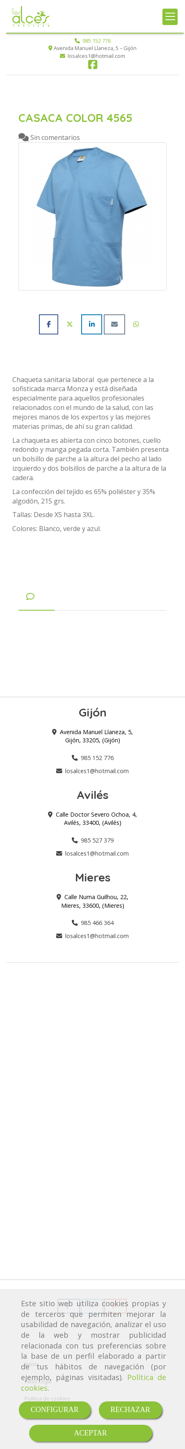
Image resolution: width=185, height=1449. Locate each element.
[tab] (36, 597)
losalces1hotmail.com (97, 771)
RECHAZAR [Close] (130, 1410)
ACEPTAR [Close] (90, 1433)
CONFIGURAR (55, 1410)
